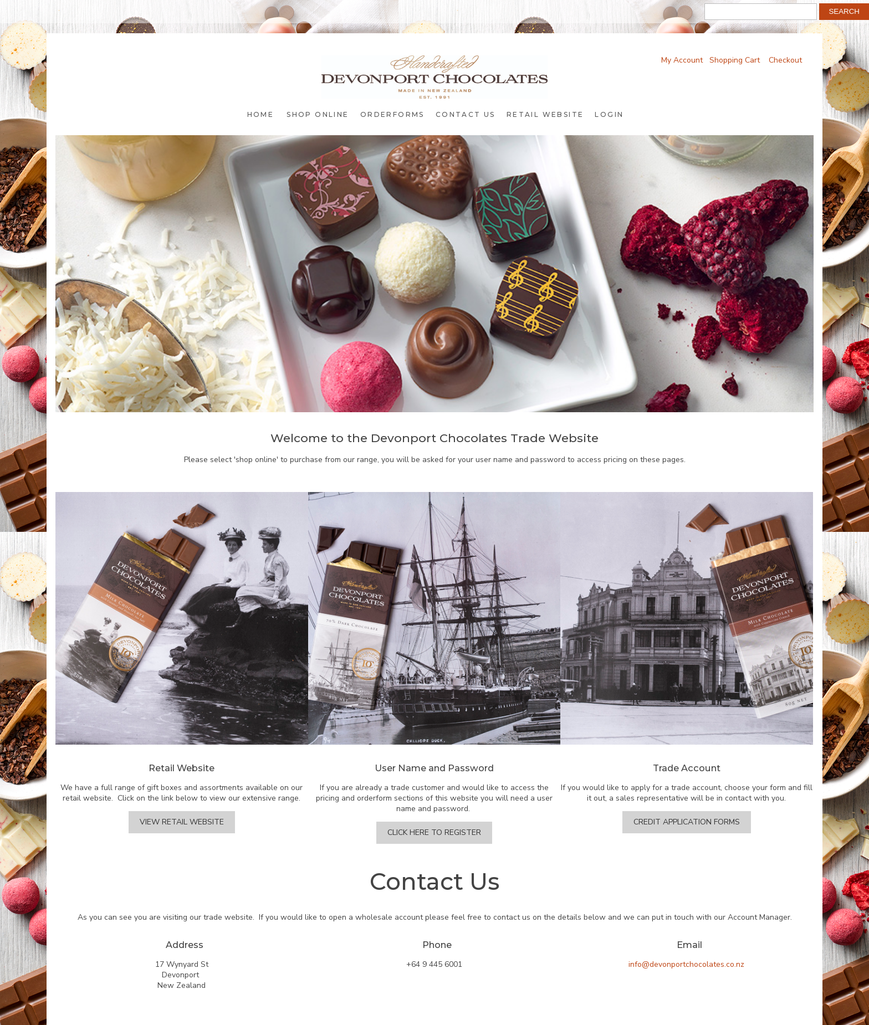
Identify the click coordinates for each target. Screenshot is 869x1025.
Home (260, 114)
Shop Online (318, 114)
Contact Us (465, 114)
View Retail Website (182, 822)
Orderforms (392, 114)
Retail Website (545, 114)
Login (609, 114)
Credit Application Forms (686, 822)
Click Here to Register (434, 832)
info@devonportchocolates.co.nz (686, 964)
